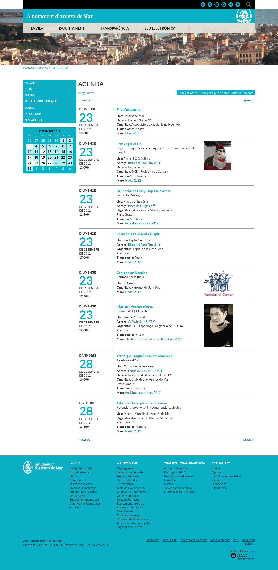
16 (70, 151)
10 (29, 151)
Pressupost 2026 (174, 472)
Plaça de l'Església (140, 205)
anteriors (84, 100)
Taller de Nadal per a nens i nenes (142, 402)
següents (249, 100)
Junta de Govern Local (131, 488)
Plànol (73, 476)
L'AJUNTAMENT (72, 28)
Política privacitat (194, 540)
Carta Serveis (125, 511)
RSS (235, 540)
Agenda (43, 68)
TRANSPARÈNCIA (114, 28)
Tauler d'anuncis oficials (178, 488)
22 (63, 157)
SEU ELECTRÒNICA (160, 28)
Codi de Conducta (128, 515)
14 (56, 151)
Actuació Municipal (176, 468)
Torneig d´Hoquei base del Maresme (145, 355)
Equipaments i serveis (130, 503)
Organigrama (125, 468)
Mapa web (248, 540)
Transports (76, 480)
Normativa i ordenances (179, 476)
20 (50, 157)
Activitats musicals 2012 (141, 223)
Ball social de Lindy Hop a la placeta (144, 190)
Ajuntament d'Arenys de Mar (60, 16)
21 (56, 157)
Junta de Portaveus (129, 499)
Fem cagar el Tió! (129, 143)
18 (36, 157)
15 (63, 151)
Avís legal (170, 540)
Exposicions (33, 114)
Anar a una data (242, 93)
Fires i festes (77, 495)
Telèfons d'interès (81, 484)
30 (70, 162)
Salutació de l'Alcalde (130, 472)
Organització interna (129, 527)
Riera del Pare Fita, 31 (143, 162)
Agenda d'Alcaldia (128, 476)
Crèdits (249, 543)
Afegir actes (86, 93)
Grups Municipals (127, 495)
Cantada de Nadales (132, 272)
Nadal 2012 (133, 180)
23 (70, 157)
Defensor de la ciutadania (132, 519)
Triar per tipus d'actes (214, 93)
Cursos (30, 107)
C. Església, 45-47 (140, 321)
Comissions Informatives (132, 492)
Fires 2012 (132, 133)
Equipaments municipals (84, 499)
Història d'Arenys (80, 472)
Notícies (30, 88)
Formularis (170, 480)
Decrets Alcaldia (127, 480)
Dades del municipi (81, 468)
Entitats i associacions (83, 492)
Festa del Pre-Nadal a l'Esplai (138, 233)
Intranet (152, 540)
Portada (28, 68)
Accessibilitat (220, 540)
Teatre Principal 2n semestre (146, 339)
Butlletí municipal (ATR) (41, 101)
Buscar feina (33, 120)
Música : (135, 306)
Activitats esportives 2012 (143, 392)
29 (63, 162)
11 (36, 151)
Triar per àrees (187, 93)
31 (29, 168)
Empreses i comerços (83, 488)
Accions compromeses (131, 507)
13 (50, 151)
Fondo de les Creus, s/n (144, 370)
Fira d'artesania (128, 109)
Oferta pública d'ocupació (180, 492)
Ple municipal (125, 484)
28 (56, 162)
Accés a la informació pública (135, 523)
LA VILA (37, 28)
